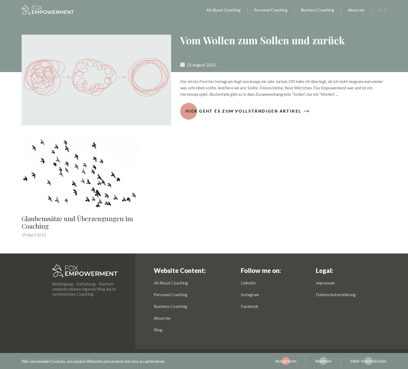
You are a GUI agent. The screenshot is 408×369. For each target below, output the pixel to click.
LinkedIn (248, 282)
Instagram (250, 294)
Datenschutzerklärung (336, 294)
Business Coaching (317, 12)
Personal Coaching (271, 12)
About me (356, 12)
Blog (382, 12)
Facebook (249, 306)
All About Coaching (223, 12)
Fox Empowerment (48, 12)
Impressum (325, 282)
